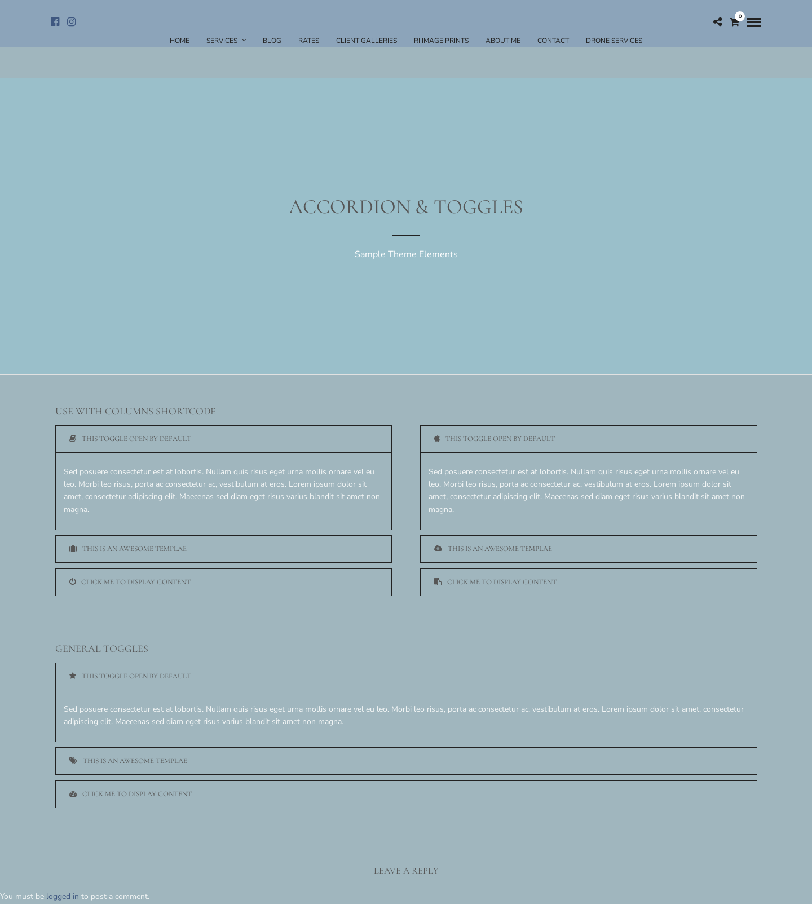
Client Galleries (366, 40)
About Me (503, 40)
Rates (308, 40)
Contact (553, 40)
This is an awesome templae (128, 548)
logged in (62, 896)
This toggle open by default (130, 438)
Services (221, 40)
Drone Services (614, 40)
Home (179, 40)
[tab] (223, 439)
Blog (272, 40)
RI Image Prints (441, 40)
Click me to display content (130, 582)
